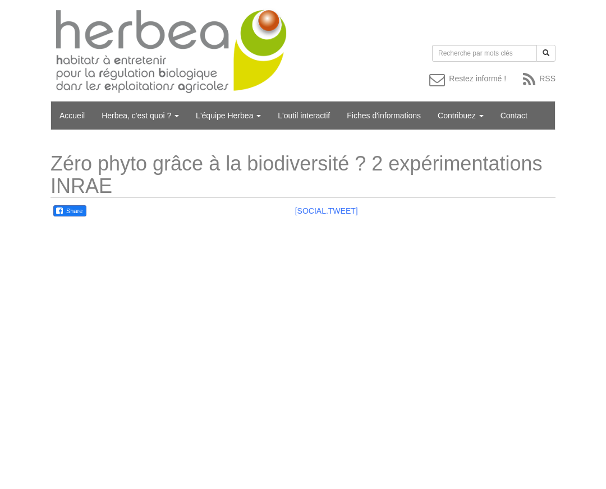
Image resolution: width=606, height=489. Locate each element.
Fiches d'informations (384, 115)
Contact (514, 115)
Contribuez (461, 115)
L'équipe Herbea (228, 115)
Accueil (72, 115)
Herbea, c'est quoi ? (140, 115)
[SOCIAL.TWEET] (326, 210)
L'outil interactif (304, 115)
